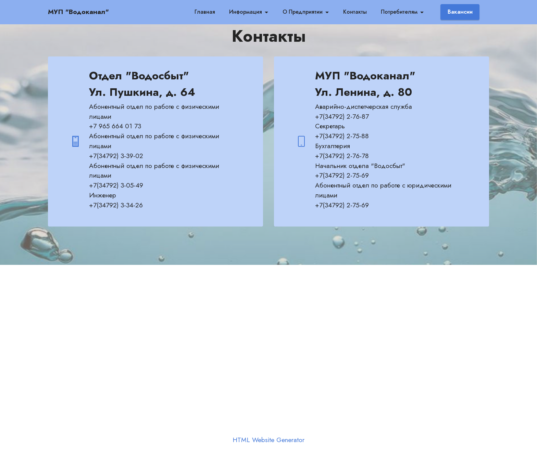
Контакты (355, 12)
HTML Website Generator (268, 440)
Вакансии (460, 12)
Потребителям (399, 12)
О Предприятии (303, 12)
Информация (245, 12)
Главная (205, 12)
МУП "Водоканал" (78, 12)
